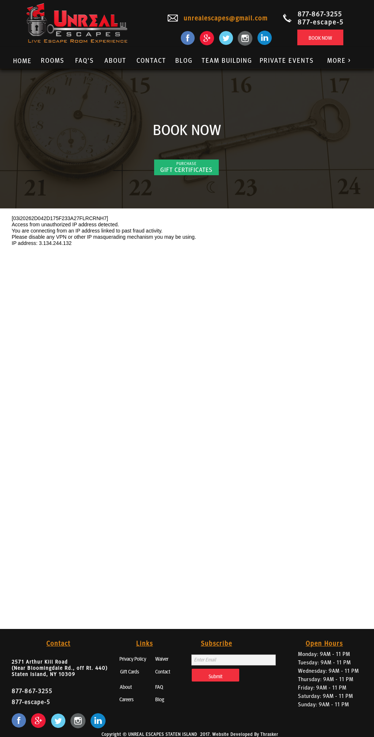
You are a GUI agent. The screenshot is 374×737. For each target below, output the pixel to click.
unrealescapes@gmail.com (226, 17)
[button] (337, 61)
